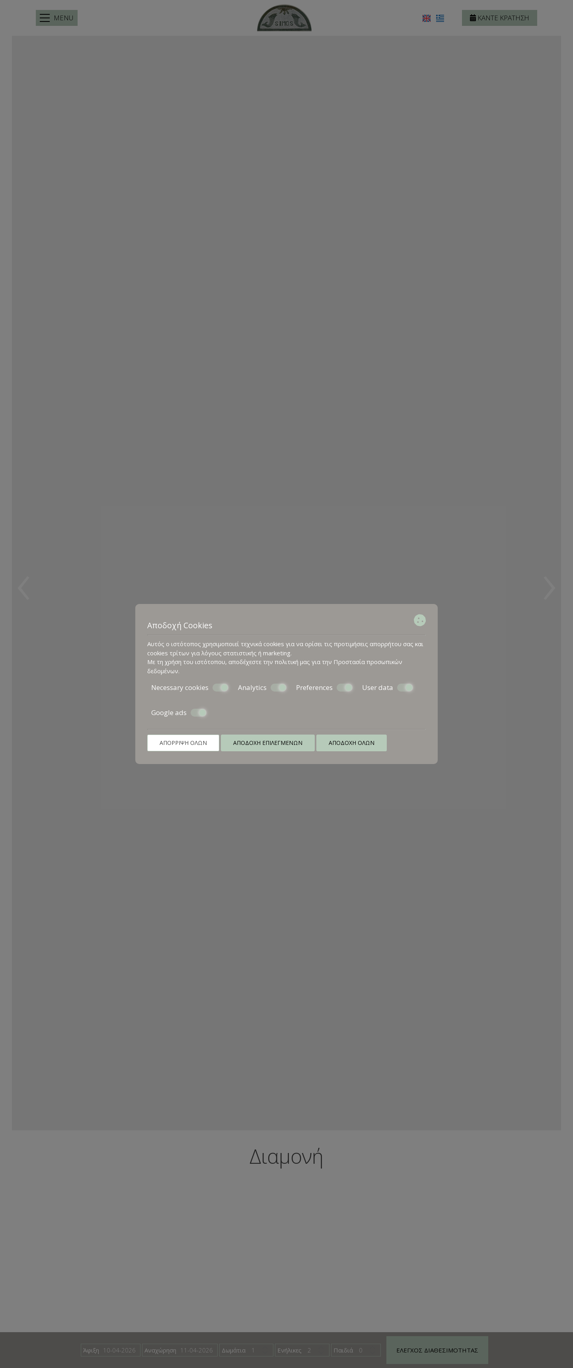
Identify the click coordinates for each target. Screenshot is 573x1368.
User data (387, 687)
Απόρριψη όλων (183, 743)
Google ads (179, 712)
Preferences (324, 687)
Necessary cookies (189, 687)
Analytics (262, 687)
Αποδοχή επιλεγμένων (267, 743)
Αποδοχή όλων (351, 743)
